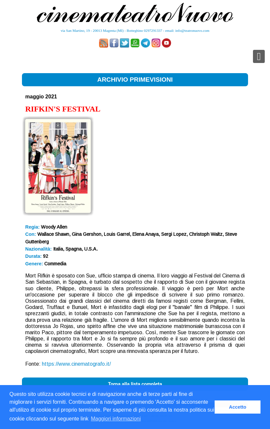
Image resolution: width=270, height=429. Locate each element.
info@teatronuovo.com (192, 30)
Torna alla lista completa (135, 384)
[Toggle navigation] (259, 56)
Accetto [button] (237, 407)
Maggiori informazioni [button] (116, 418)
